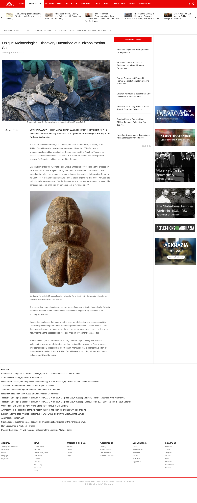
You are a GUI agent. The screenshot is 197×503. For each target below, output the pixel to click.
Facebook (168, 447)
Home (21, 4)
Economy (38, 31)
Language (4, 456)
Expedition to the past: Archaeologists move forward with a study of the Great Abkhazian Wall (42, 414)
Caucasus (63, 31)
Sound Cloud (169, 465)
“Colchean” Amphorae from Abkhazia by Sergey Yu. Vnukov (27, 386)
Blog (106, 4)
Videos (106, 481)
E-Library (103, 447)
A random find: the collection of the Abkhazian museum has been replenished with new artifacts (43, 410)
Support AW (145, 4)
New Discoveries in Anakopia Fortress (18, 426)
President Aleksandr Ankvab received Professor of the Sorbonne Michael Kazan (36, 430)
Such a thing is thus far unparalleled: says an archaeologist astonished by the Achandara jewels (43, 422)
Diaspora (48, 31)
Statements (27, 31)
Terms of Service (72, 481)
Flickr (167, 459)
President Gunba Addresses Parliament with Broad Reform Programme (130, 65)
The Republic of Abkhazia (9, 447)
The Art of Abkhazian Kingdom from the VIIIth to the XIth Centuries (30, 390)
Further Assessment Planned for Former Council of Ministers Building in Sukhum (133, 81)
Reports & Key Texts (41, 453)
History (74, 4)
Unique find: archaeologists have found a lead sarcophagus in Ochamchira (34, 406)
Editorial (92, 31)
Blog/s (69, 456)
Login (189, 4)
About (134, 447)
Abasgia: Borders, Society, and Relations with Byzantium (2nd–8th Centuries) (63, 16)
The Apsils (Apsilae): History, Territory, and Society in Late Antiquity (23, 16)
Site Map (135, 456)
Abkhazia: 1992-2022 (107, 456)
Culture (3, 453)
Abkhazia (49, 4)
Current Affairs (35, 4)
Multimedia (81, 31)
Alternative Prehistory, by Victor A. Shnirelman (21, 378)
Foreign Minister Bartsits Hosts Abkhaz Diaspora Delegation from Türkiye (132, 122)
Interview (8, 31)
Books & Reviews (105, 450)
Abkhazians (62, 4)
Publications (118, 4)
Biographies (5, 459)
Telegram (168, 453)
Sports (72, 31)
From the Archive (105, 453)
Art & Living (38, 465)
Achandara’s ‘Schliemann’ (12, 418)
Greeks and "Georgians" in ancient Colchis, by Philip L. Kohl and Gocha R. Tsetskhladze (40, 374)
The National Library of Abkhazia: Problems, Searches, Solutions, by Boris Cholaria (142, 16)
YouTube (168, 456)
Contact (132, 4)
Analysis (85, 4)
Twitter (167, 450)
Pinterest (168, 468)
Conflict (97, 4)
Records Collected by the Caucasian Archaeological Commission (30, 394)
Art (55, 31)
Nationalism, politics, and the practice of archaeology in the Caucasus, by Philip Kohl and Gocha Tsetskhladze (50, 382)
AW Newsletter (104, 31)
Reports (17, 31)
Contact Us (136, 459)
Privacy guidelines (84, 481)
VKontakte (168, 462)
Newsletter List (137, 450)
